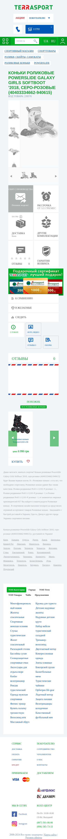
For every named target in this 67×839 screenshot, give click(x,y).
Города (31, 589)
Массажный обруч (19, 722)
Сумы (5, 552)
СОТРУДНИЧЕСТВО (45, 749)
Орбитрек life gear (45, 690)
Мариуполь (34, 544)
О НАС (40, 760)
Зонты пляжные (44, 662)
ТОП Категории (16, 589)
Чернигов (28, 548)
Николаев (21, 544)
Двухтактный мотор (46, 649)
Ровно (30, 552)
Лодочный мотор (44, 694)
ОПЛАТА (15, 754)
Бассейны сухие (18, 653)
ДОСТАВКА (17, 749)
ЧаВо (28, 595)
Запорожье (55, 540)
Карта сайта (50, 834)
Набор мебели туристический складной (43, 631)
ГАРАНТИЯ (17, 760)
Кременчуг (40, 556)
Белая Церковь (36, 561)
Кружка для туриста (46, 603)
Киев (5, 540)
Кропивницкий (43, 552)
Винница (47, 544)
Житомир (53, 548)
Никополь (22, 565)
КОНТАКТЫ (42, 765)
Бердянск (34, 565)
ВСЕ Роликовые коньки (33, 407)
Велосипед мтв (18, 717)
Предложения (42, 595)
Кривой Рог (8, 544)
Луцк (48, 561)
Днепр (35, 540)
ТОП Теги (44, 589)
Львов (44, 540)
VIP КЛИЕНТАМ (44, 754)
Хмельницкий (18, 552)
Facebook (19, 814)
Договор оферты (33, 837)
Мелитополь (8, 565)
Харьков (15, 540)
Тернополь (21, 561)
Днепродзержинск (11, 556)
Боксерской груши (45, 667)
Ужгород (46, 565)
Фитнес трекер (18, 703)
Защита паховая (44, 699)
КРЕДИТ (15, 765)
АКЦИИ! (20, 18)
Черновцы (27, 556)
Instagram (19, 823)
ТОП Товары (15, 595)
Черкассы (40, 548)
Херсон (6, 548)
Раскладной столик (20, 649)
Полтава (17, 548)
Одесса (25, 540)
